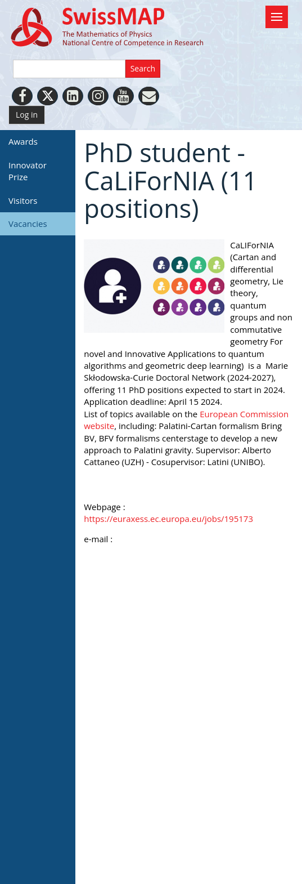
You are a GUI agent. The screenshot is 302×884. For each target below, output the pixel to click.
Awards (23, 141)
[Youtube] (123, 96)
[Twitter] (47, 96)
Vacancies (27, 223)
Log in (27, 114)
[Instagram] (98, 96)
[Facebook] (22, 96)
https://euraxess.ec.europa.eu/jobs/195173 (168, 518)
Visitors (22, 200)
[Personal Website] (148, 96)
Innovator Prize (27, 170)
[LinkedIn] (72, 96)
